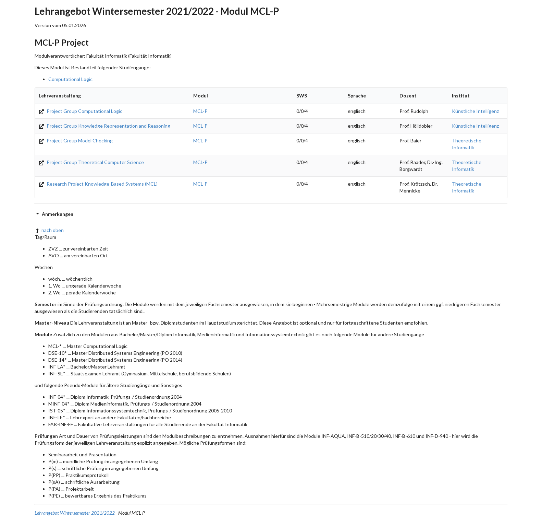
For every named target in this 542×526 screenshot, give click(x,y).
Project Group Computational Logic (80, 111)
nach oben (49, 230)
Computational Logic (70, 79)
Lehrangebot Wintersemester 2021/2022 (75, 513)
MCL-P (200, 111)
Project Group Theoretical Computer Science (91, 162)
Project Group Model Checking (76, 140)
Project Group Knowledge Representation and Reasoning (104, 126)
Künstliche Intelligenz (475, 111)
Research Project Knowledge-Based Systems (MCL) (98, 184)
